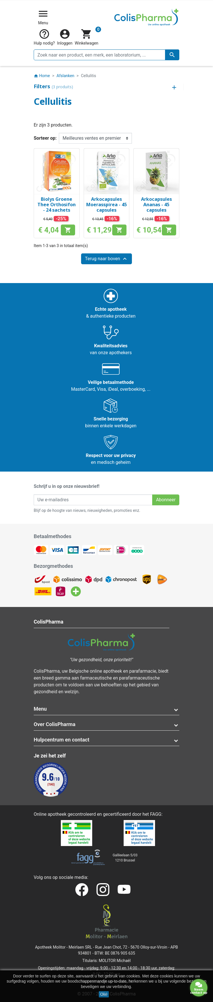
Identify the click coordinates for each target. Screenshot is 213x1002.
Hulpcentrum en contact (61, 740)
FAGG (156, 814)
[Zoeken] (106, 54)
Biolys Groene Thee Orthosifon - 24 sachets (56, 204)
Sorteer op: (45, 138)
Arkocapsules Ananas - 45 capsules (156, 204)
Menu (40, 709)
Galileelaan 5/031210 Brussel (125, 857)
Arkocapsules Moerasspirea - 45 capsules (106, 204)
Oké (104, 994)
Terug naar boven (106, 258)
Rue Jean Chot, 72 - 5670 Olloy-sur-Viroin (131, 947)
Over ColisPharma (54, 724)
